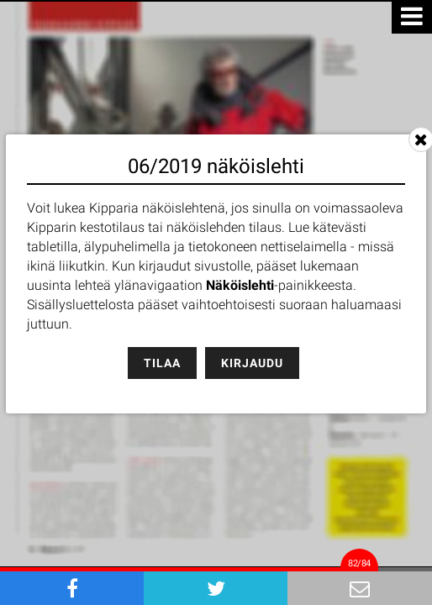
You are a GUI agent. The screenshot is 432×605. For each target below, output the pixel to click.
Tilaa (162, 363)
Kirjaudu (252, 363)
